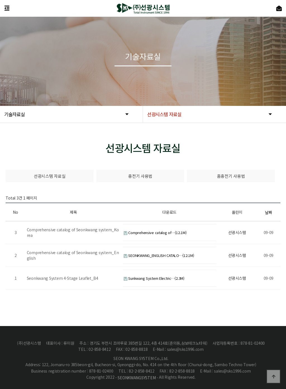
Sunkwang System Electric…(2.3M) (154, 278)
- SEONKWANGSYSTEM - (136, 377)
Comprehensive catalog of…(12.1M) (155, 232)
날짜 (268, 212)
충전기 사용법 (140, 176)
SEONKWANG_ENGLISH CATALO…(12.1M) (159, 255)
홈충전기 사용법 (231, 176)
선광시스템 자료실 (49, 176)
